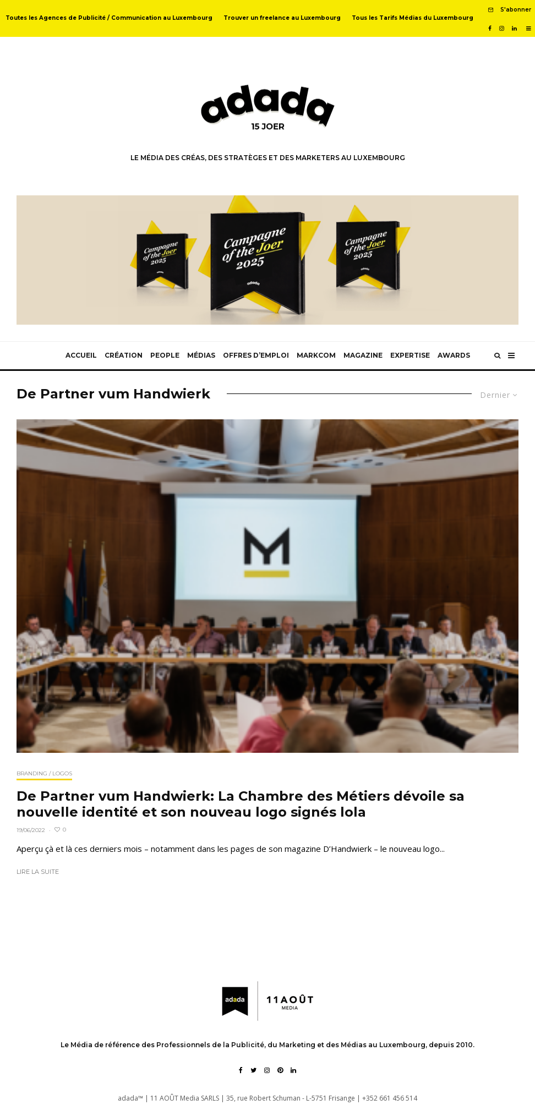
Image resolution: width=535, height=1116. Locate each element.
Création (124, 355)
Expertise (410, 355)
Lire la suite (38, 872)
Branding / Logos (44, 773)
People (164, 355)
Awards (454, 355)
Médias (201, 355)
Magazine (363, 355)
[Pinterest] (280, 1070)
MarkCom (316, 355)
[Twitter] (253, 1070)
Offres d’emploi (256, 355)
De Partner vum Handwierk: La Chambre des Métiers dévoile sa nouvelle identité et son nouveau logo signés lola (241, 804)
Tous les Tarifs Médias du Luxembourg (412, 17)
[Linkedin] (514, 28)
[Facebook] (489, 28)
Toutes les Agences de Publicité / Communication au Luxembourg (109, 17)
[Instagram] (501, 28)
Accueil (81, 355)
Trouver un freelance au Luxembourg (282, 17)
